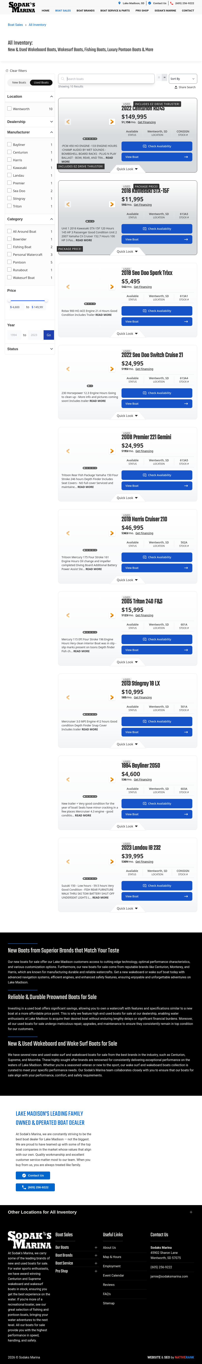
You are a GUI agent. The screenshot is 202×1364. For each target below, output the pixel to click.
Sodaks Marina (161, 1248)
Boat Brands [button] (86, 10)
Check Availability (157, 146)
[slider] (9, 300)
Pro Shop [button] (142, 10)
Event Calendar (113, 1275)
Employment (112, 1266)
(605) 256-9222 (161, 1267)
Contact (188, 10)
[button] (68, 122)
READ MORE (83, 240)
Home (46, 10)
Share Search (185, 87)
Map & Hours (112, 1257)
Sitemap (109, 1303)
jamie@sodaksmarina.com (169, 1276)
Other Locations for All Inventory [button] (42, 1212)
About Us (109, 1248)
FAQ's (107, 1294)
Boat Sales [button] (63, 10)
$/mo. (139, 122)
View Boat (156, 157)
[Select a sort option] (183, 79)
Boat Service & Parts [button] (115, 10)
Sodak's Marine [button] (165, 10)
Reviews (109, 1285)
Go (49, 335)
